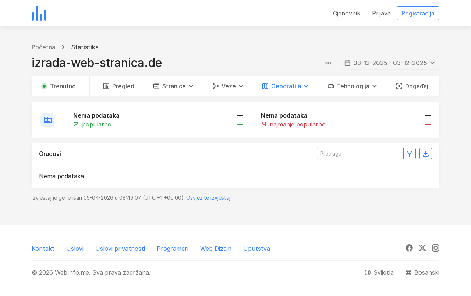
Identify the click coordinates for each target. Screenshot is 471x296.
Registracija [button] (418, 13)
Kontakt (43, 248)
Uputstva (256, 248)
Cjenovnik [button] (346, 13)
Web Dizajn (215, 248)
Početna (43, 47)
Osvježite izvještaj (208, 198)
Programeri (172, 248)
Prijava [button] (381, 13)
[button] (173, 86)
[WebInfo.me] (39, 13)
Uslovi (75, 248)
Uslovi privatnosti (120, 248)
